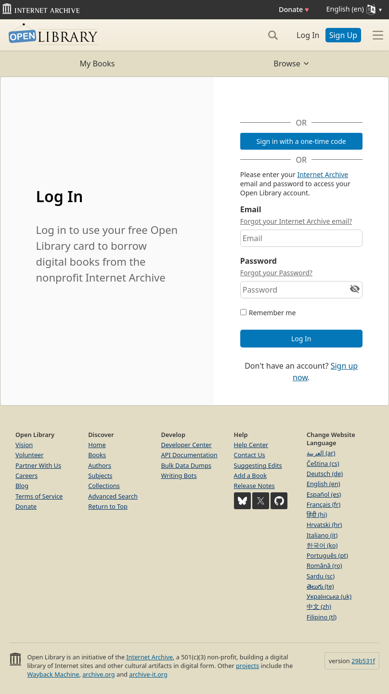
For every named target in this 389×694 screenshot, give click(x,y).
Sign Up (343, 35)
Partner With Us (38, 465)
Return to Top (108, 506)
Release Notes (254, 485)
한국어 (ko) (322, 545)
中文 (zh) (319, 606)
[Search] (273, 35)
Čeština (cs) (323, 463)
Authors (99, 465)
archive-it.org (148, 674)
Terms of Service (39, 496)
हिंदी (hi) (317, 514)
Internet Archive (322, 174)
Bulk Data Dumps (186, 465)
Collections (104, 485)
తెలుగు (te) (320, 586)
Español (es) (324, 494)
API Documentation (189, 454)
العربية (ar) (321, 453)
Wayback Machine (53, 674)
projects (247, 665)
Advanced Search (113, 496)
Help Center (251, 444)
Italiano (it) (322, 535)
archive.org (98, 674)
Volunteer (29, 454)
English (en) (323, 483)
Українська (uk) (329, 596)
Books (97, 454)
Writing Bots (178, 475)
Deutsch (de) (325, 473)
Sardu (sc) (321, 576)
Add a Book (250, 475)
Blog (21, 485)
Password (258, 261)
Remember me (272, 312)
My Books (97, 63)
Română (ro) (324, 565)
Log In (308, 35)
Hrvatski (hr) (324, 524)
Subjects (100, 475)
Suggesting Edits (258, 465)
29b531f (363, 660)
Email (250, 209)
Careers (26, 475)
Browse (291, 63)
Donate (294, 9)
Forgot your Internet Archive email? (296, 221)
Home (96, 444)
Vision (24, 444)
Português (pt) (327, 555)
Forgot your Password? (276, 272)
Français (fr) (323, 504)
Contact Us (249, 454)
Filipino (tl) (322, 617)
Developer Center (186, 444)
